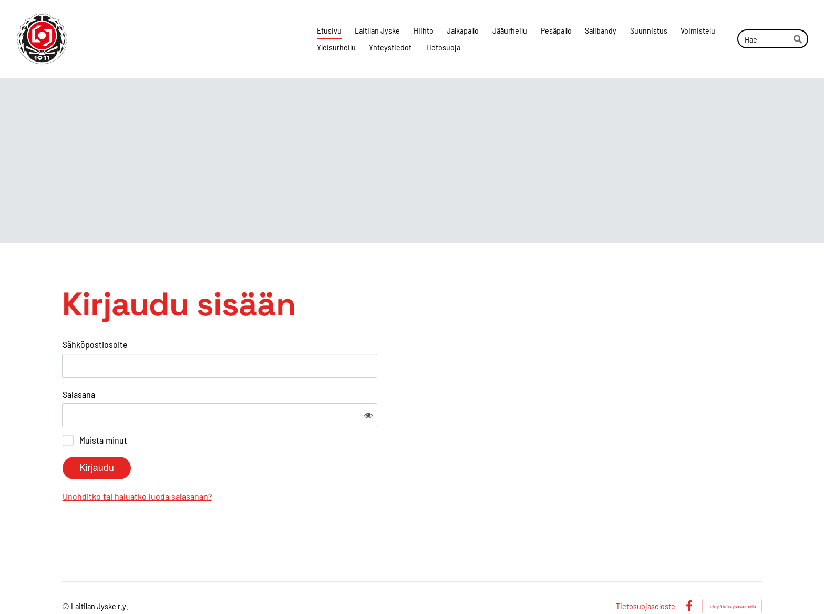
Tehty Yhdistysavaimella (732, 572)
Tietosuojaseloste (645, 572)
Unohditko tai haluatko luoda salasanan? (250, 461)
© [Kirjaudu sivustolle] (66, 572)
